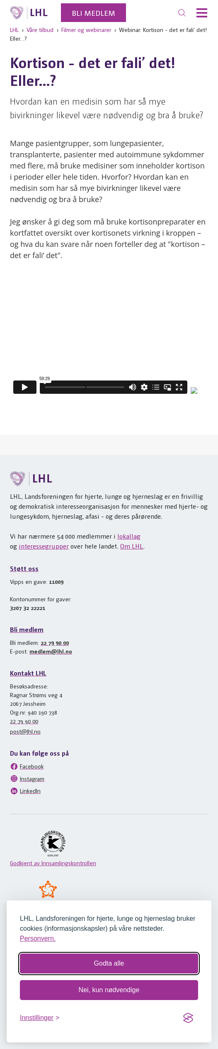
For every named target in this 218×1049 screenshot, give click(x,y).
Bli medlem (93, 12)
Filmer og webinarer (86, 29)
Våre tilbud (40, 29)
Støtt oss (24, 568)
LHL (14, 29)
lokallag (128, 536)
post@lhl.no (25, 731)
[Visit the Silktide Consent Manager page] (188, 1018)
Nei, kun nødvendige (109, 989)
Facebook (27, 766)
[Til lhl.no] (29, 13)
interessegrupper (44, 546)
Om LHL (131, 546)
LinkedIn (25, 791)
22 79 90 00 (55, 642)
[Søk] (182, 13)
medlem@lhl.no (50, 651)
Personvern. (38, 938)
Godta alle (109, 963)
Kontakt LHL (28, 673)
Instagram (27, 778)
